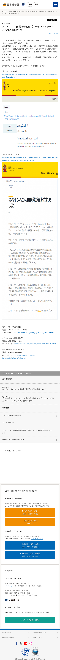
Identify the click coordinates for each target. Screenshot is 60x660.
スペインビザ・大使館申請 (11, 416)
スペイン (50, 33)
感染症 (56, 33)
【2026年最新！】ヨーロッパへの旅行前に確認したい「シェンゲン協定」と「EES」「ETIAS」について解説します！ (28, 399)
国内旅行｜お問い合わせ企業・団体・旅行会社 (30, 555)
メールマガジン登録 (31, 620)
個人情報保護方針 (8, 637)
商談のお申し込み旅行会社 (31, 522)
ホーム (4, 11)
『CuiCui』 (9, 585)
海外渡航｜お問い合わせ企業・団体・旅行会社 (30, 545)
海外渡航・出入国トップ (13, 450)
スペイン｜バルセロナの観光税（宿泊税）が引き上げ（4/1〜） (24, 389)
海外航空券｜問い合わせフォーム (14, 440)
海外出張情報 (6, 632)
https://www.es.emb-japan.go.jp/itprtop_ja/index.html (34, 332)
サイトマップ (37, 637)
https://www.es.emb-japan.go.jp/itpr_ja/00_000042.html (35, 344)
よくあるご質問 (37, 538)
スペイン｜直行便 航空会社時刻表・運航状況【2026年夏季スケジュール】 (27, 431)
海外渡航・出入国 (24, 11)
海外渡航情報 (13, 11)
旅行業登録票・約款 (39, 632)
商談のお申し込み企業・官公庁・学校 (30, 512)
